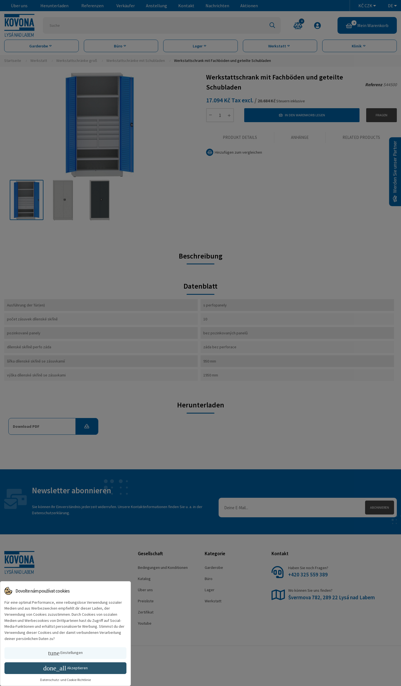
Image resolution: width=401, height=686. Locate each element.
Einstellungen (65, 653)
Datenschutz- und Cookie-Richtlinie (65, 680)
